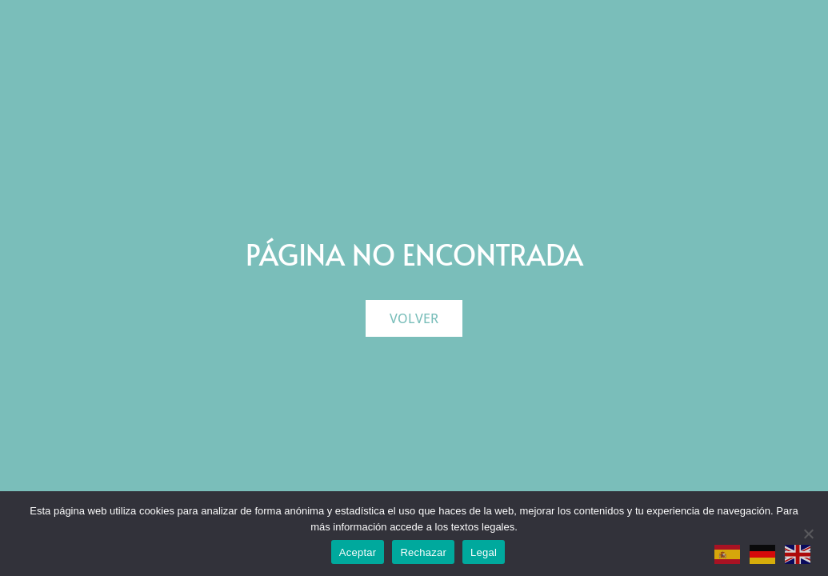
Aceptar (358, 552)
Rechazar (423, 552)
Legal (483, 552)
